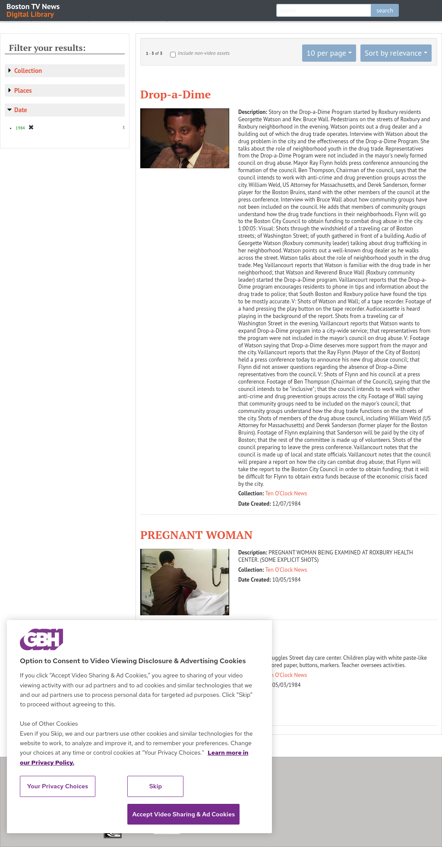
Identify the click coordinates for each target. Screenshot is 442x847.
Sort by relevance (393, 53)
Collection (28, 70)
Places (23, 90)
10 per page (326, 53)
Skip (155, 786)
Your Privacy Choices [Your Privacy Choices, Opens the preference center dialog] (57, 786)
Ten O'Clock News (286, 493)
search (384, 10)
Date (20, 110)
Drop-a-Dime (175, 94)
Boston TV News (33, 9)
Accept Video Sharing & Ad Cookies (183, 814)
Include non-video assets (204, 53)
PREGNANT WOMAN (196, 534)
